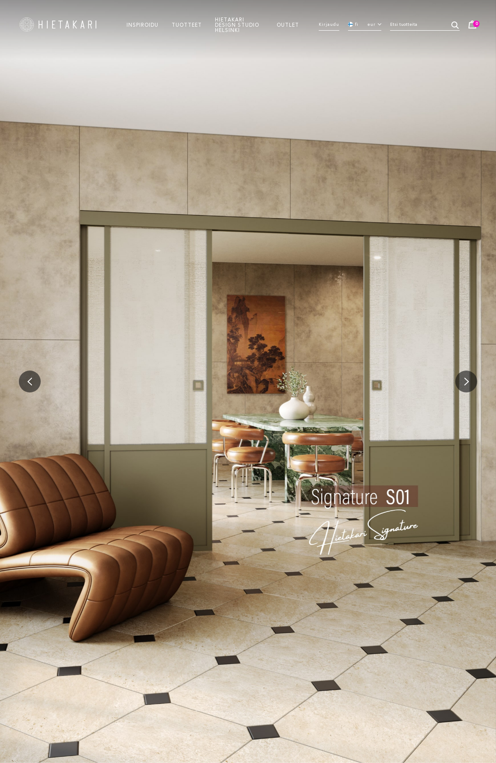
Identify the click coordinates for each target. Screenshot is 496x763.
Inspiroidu (142, 24)
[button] (30, 381)
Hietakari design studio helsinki (237, 24)
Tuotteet (187, 24)
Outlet (288, 24)
